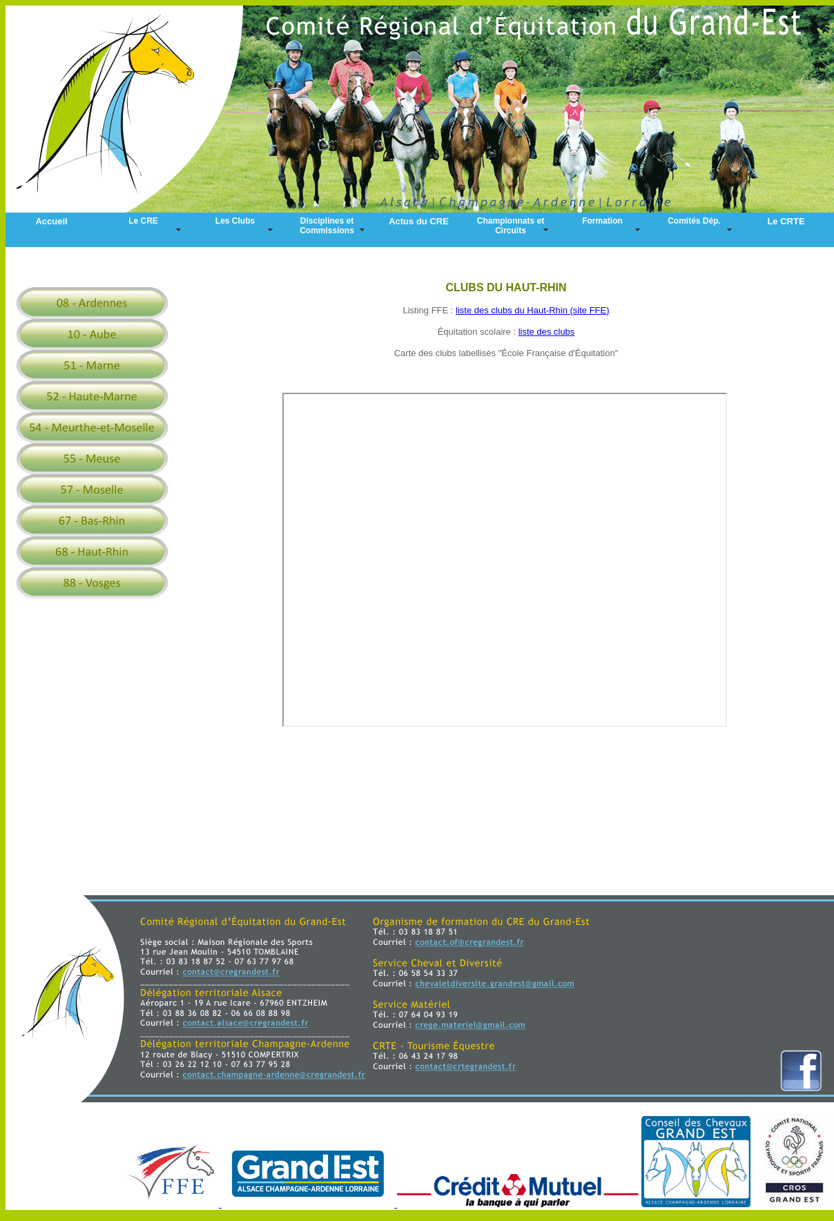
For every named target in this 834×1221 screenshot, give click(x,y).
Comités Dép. (694, 221)
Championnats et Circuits (510, 225)
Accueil (51, 221)
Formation (602, 221)
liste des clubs (546, 331)
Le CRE (143, 221)
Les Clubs (235, 221)
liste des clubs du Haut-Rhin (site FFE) (533, 310)
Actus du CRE (419, 221)
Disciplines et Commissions (327, 225)
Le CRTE (785, 221)
